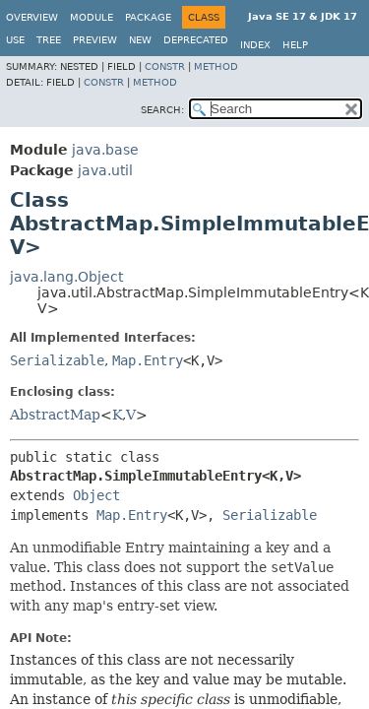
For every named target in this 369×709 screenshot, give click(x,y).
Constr (165, 66)
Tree (48, 39)
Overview (32, 17)
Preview (95, 39)
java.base (105, 150)
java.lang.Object (66, 277)
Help (295, 44)
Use (15, 39)
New (140, 39)
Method (216, 66)
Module (91, 17)
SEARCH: (162, 109)
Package (148, 17)
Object (96, 495)
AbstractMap (55, 414)
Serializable (57, 360)
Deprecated (195, 39)
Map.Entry (147, 360)
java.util (105, 170)
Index (255, 44)
